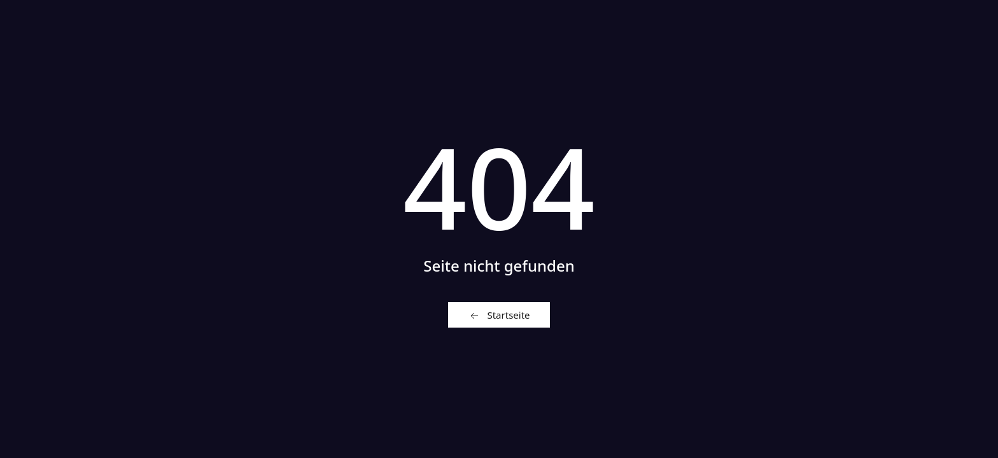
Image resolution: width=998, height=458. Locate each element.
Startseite (499, 316)
